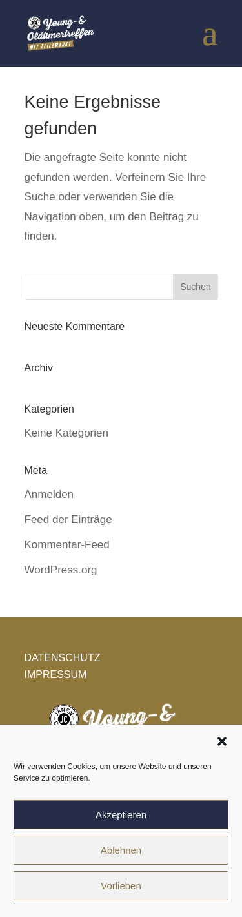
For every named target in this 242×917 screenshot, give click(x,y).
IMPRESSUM (56, 674)
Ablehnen (121, 850)
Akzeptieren (121, 814)
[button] (222, 741)
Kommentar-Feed (67, 545)
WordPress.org (61, 570)
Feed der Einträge (68, 519)
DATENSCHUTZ (63, 657)
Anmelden (49, 494)
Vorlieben (121, 885)
